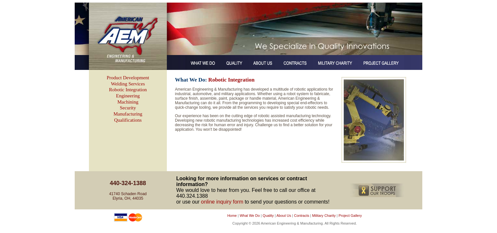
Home (232, 215)
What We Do (250, 215)
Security (128, 107)
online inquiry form (222, 202)
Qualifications (128, 120)
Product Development (128, 77)
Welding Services (128, 83)
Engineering (128, 95)
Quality (268, 215)
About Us (283, 215)
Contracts (301, 215)
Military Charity (324, 215)
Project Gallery (350, 215)
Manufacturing (127, 113)
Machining (127, 102)
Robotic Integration (128, 89)
